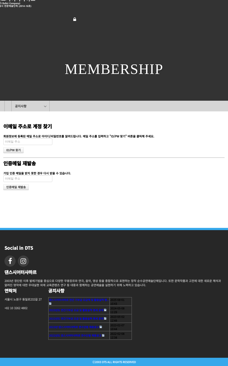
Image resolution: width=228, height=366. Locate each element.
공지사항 (20, 106)
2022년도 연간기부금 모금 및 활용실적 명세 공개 (76, 318)
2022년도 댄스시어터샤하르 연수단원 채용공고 (75, 335)
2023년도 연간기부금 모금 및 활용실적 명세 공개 (76, 310)
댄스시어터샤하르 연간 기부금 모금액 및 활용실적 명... (79, 300)
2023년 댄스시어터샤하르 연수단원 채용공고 (74, 327)
